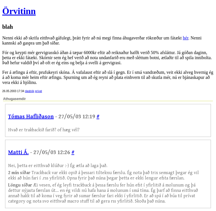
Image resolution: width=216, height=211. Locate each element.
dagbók (29, 91)
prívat (38, 91)
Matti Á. (18, 152)
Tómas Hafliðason (31, 117)
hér (185, 37)
